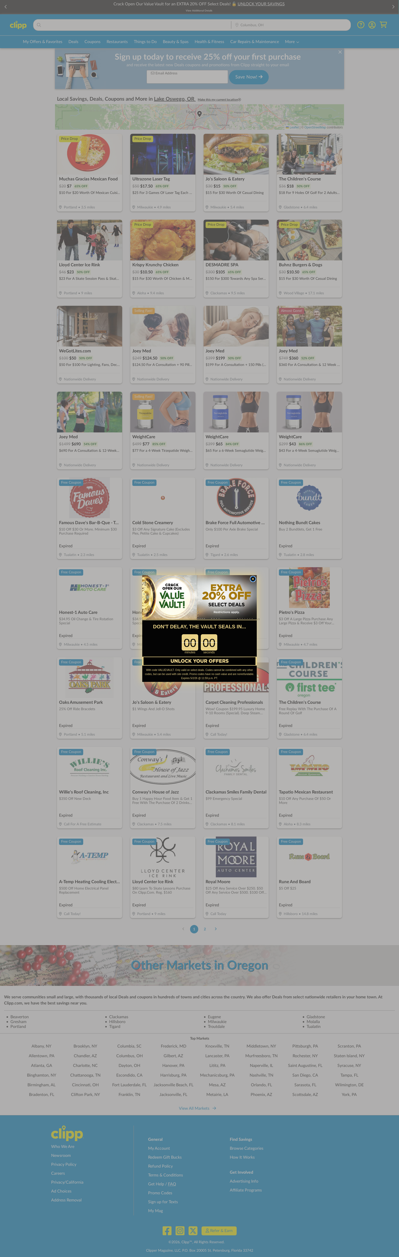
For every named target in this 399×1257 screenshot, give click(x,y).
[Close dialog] (252, 582)
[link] (199, 600)
